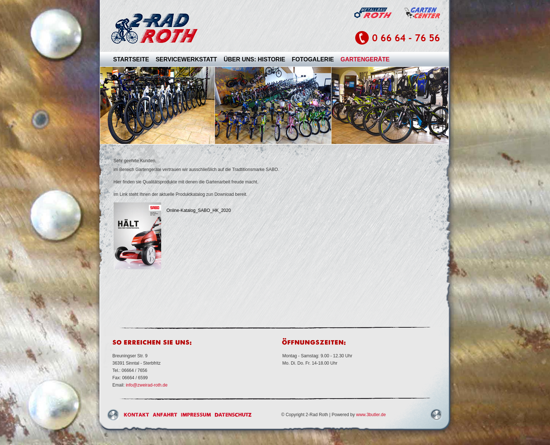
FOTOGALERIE (313, 59)
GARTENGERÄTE (365, 59)
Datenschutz (233, 414)
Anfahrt (165, 414)
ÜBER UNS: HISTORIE (254, 59)
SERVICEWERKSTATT (186, 59)
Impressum (196, 414)
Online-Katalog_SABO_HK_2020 (199, 210)
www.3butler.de (371, 414)
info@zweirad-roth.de (146, 385)
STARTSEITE (131, 59)
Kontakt (136, 414)
